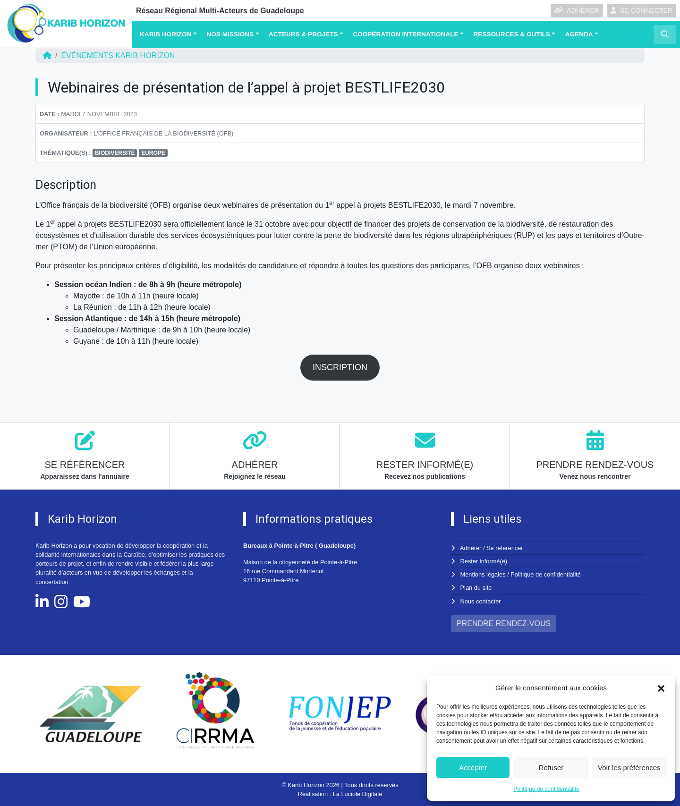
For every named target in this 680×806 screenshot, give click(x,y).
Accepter (473, 768)
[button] (661, 688)
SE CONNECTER (641, 10)
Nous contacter (480, 601)
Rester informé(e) (484, 561)
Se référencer (504, 547)
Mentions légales (483, 574)
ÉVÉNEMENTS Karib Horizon (118, 55)
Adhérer (471, 547)
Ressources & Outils (511, 34)
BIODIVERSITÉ (115, 153)
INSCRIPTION (340, 367)
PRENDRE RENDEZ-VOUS (504, 623)
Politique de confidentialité (546, 789)
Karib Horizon (166, 34)
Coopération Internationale (405, 34)
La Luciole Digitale (357, 794)
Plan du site (476, 587)
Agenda (579, 34)
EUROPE (153, 153)
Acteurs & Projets (303, 34)
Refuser (551, 768)
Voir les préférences (629, 768)
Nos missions (230, 34)
